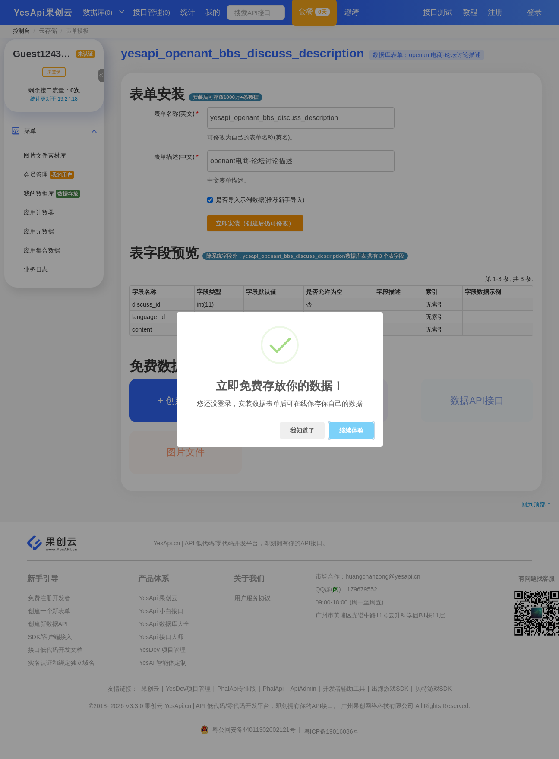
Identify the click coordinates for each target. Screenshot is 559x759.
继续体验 (351, 430)
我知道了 (302, 430)
